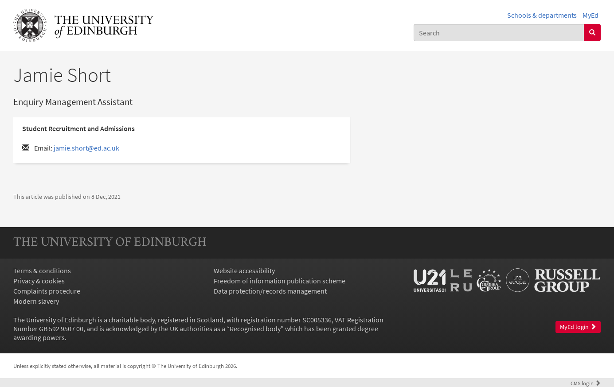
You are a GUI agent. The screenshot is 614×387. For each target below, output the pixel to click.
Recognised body (255, 328)
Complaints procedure (46, 290)
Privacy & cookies (39, 280)
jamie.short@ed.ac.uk (86, 147)
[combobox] (499, 32)
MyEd (590, 15)
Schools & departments (542, 15)
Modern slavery (36, 301)
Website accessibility (244, 270)
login (586, 383)
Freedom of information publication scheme (279, 280)
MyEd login (578, 327)
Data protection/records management (270, 290)
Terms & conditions (42, 270)
